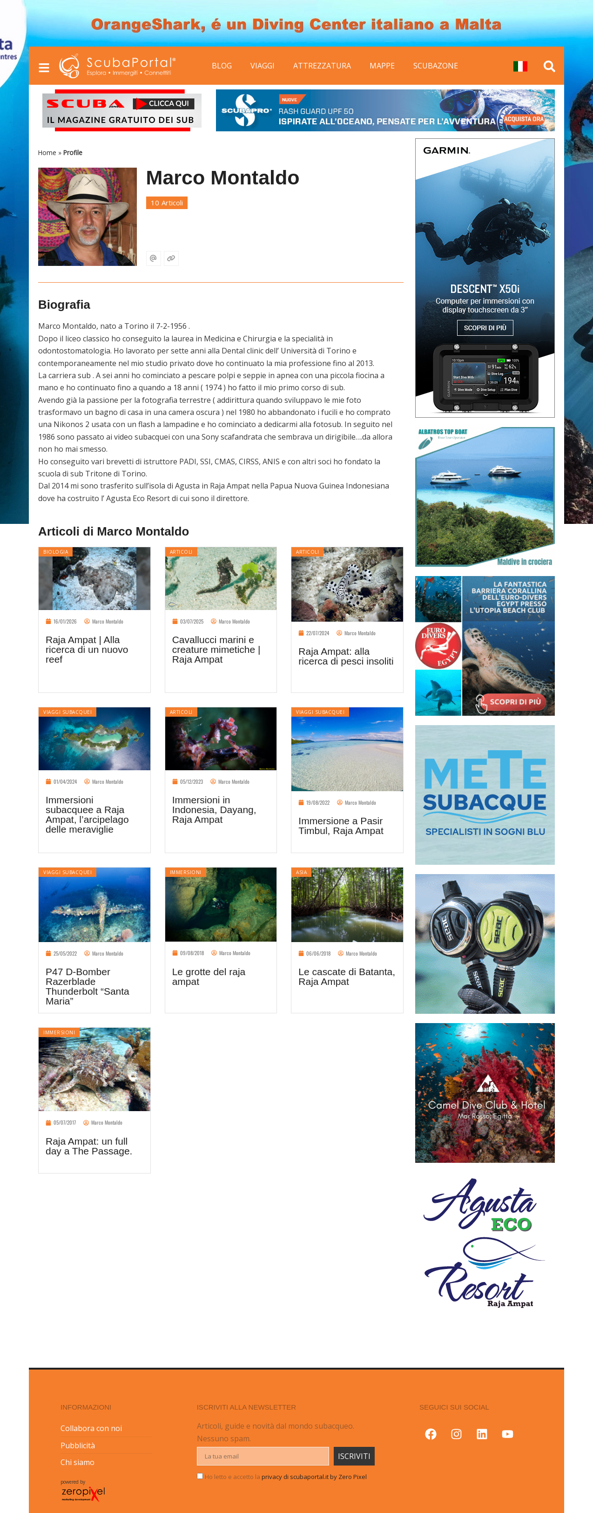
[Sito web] (171, 258)
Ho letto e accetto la (286, 1476)
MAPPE (382, 66)
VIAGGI (262, 66)
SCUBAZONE (435, 66)
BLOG (222, 66)
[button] (8, 756)
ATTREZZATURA (322, 66)
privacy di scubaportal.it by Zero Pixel (314, 1476)
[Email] (153, 258)
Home (47, 152)
